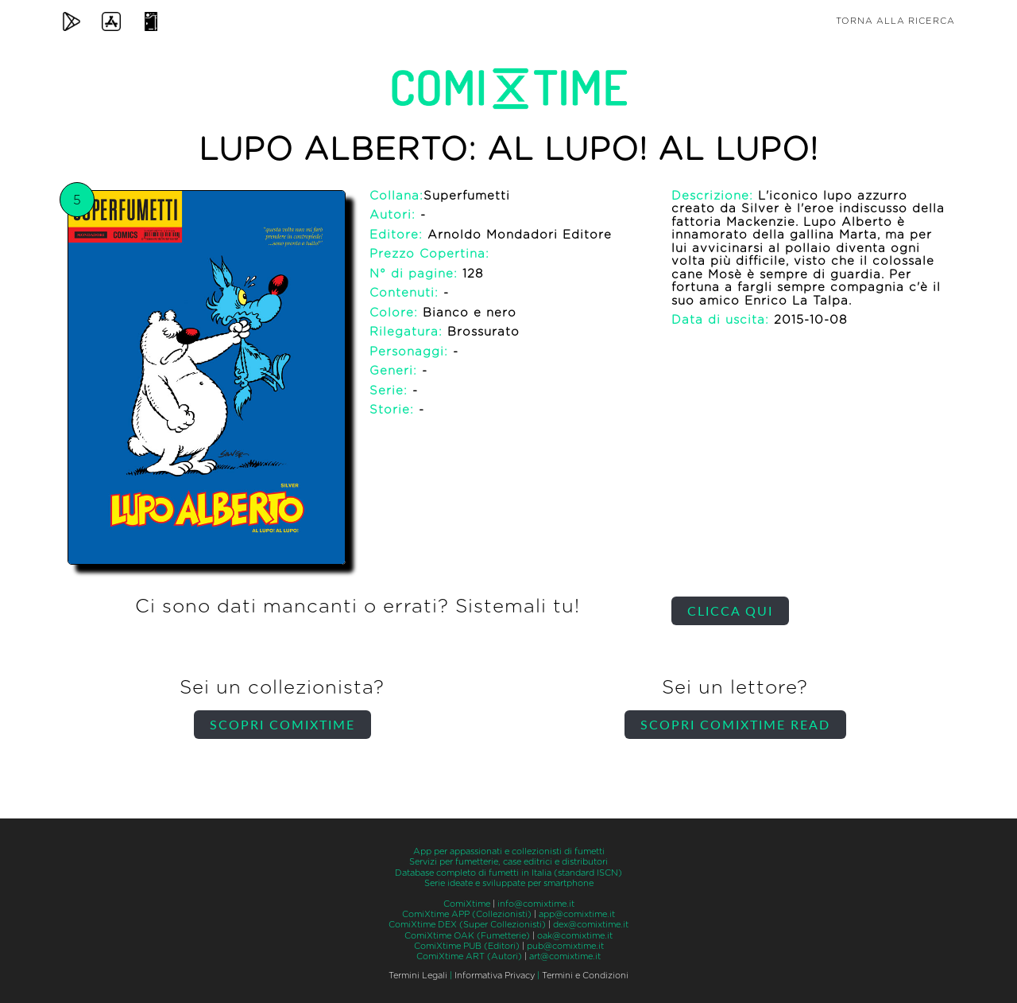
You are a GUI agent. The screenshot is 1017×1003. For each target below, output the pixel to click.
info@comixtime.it (535, 904)
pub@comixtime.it (565, 946)
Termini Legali (418, 975)
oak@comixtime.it (575, 935)
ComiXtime (466, 904)
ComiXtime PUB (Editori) (467, 946)
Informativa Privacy (494, 975)
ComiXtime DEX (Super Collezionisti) (467, 924)
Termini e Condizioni (585, 975)
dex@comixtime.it (590, 924)
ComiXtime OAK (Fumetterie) (467, 935)
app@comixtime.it (577, 914)
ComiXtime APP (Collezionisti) (467, 914)
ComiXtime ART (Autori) (469, 956)
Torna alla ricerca (895, 21)
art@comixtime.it (565, 956)
